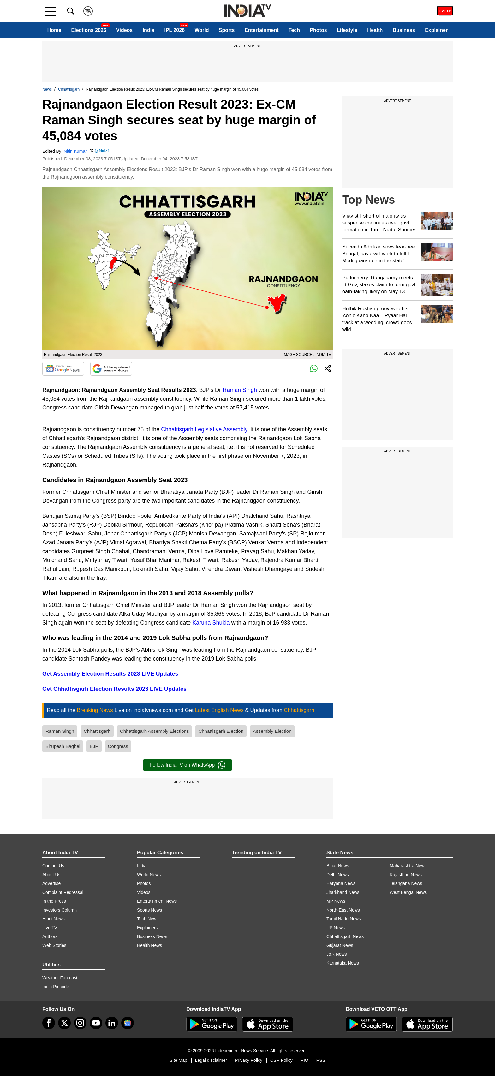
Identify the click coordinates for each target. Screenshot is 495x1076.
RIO (304, 1060)
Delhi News (337, 874)
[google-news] (127, 1023)
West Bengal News (408, 892)
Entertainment (262, 30)
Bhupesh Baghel (62, 746)
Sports (227, 30)
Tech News (147, 918)
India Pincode (55, 986)
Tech (294, 30)
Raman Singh (240, 390)
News (47, 89)
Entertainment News (157, 901)
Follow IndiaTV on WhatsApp (187, 765)
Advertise (51, 883)
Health (375, 30)
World (201, 30)
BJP (94, 746)
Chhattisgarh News (345, 936)
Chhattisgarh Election (220, 731)
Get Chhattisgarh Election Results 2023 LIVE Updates (114, 689)
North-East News (343, 909)
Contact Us (53, 865)
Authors (49, 936)
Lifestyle (347, 30)
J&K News (336, 954)
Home (54, 30)
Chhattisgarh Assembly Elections (154, 731)
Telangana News (406, 883)
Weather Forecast (59, 977)
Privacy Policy (248, 1060)
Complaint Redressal (62, 892)
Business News (152, 936)
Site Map (178, 1060)
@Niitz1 (102, 150)
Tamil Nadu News (343, 918)
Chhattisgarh (69, 89)
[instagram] (80, 1023)
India (148, 30)
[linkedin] (111, 1023)
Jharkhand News (342, 892)
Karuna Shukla (211, 622)
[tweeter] (64, 1023)
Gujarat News (339, 945)
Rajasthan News (406, 874)
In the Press (54, 901)
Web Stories (54, 945)
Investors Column (59, 909)
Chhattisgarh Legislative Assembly (204, 429)
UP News (335, 927)
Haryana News (340, 883)
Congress (118, 746)
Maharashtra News (408, 865)
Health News (149, 945)
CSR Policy (281, 1060)
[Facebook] (48, 1023)
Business (404, 30)
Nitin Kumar (75, 151)
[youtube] (96, 1023)
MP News (335, 901)
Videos (124, 30)
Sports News (149, 909)
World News (149, 874)
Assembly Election (272, 731)
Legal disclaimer (211, 1060)
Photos (318, 30)
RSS (320, 1060)
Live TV (49, 927)
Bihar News (337, 865)
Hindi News (53, 918)
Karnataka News (342, 962)
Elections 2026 (88, 30)
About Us (51, 874)
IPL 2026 (174, 30)
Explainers (147, 927)
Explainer (436, 30)
